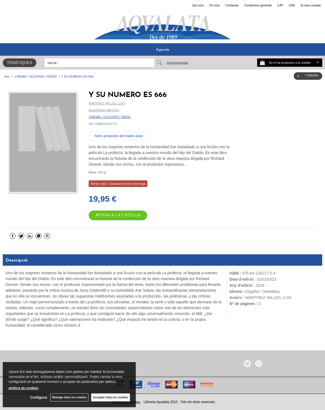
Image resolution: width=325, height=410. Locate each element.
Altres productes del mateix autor (118, 136)
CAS (292, 5)
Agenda (162, 50)
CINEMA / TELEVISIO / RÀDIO (110, 117)
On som (214, 5)
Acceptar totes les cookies (110, 397)
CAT (280, 5)
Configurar (38, 397)
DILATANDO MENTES (104, 110)
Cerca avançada (177, 62)
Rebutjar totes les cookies (69, 397)
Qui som (198, 5)
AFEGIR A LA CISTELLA (117, 215)
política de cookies (23, 388)
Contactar (232, 5)
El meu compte (311, 5)
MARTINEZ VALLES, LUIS (107, 103)
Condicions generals (258, 5)
